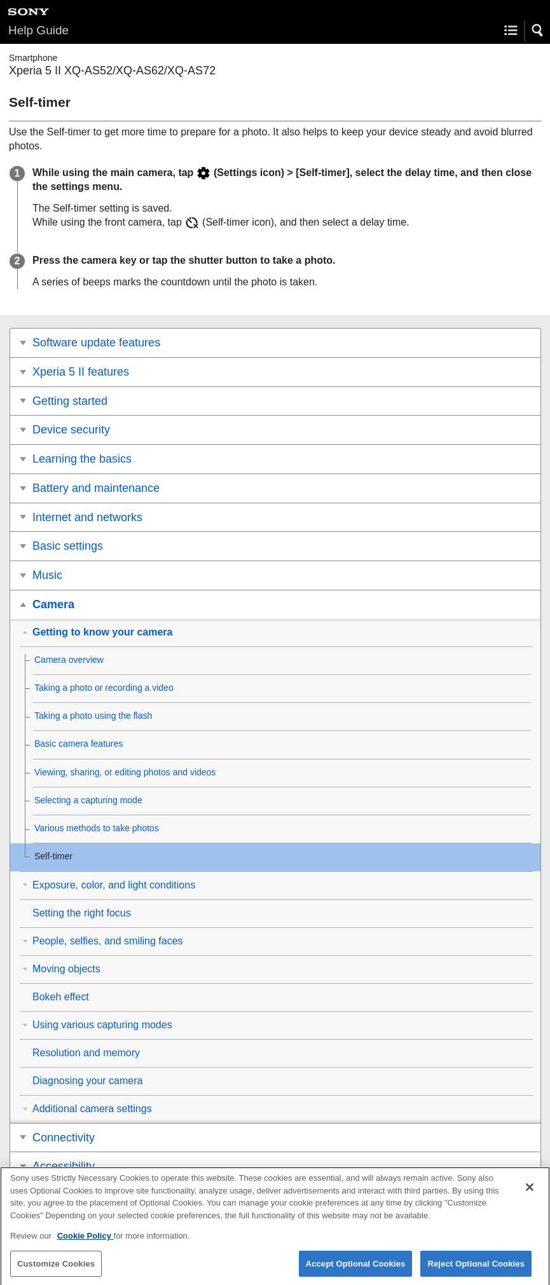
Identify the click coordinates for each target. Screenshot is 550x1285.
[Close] (530, 1193)
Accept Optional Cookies (356, 1269)
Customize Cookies (56, 1269)
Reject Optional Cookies (476, 1269)
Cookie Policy (85, 1242)
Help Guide (38, 30)
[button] (538, 30)
